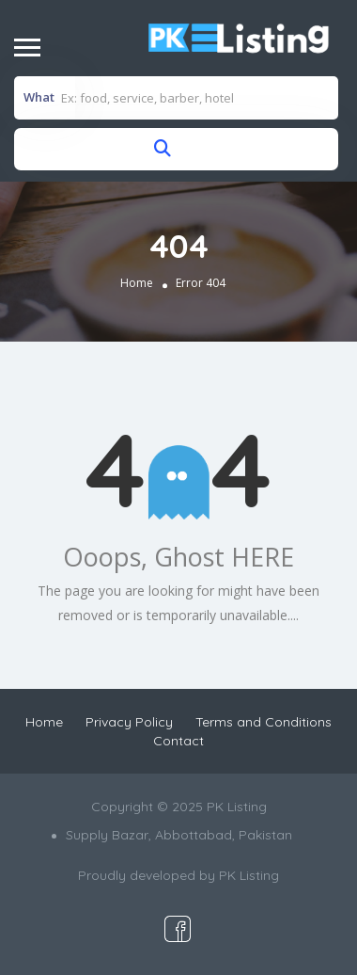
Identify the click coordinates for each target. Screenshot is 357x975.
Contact (178, 740)
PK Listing (249, 875)
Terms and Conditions (263, 721)
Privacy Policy (129, 721)
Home (136, 283)
